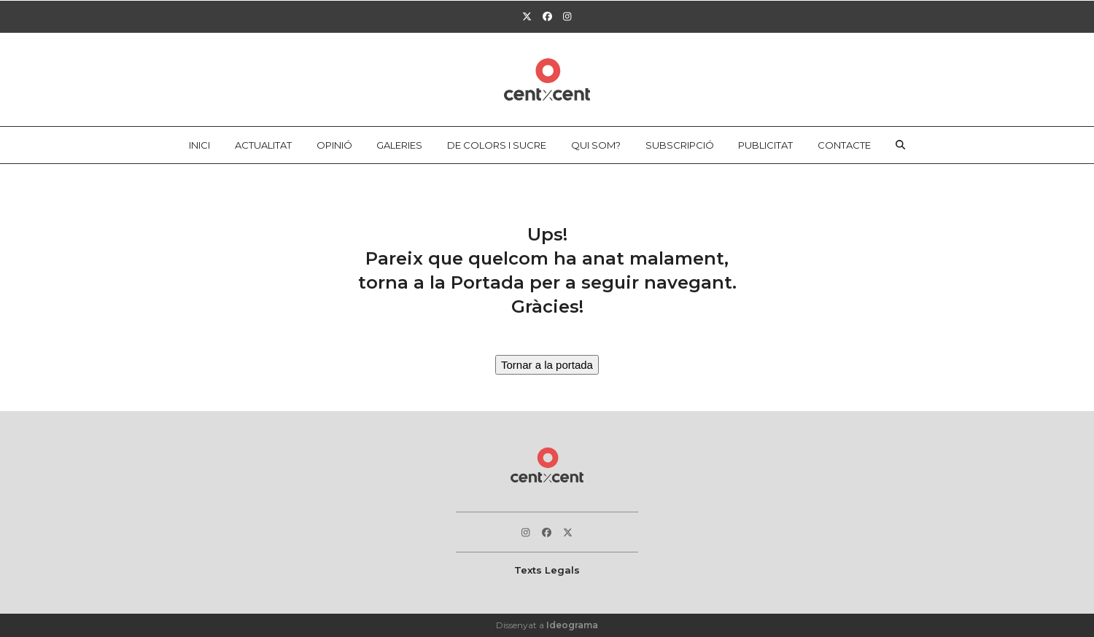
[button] (901, 145)
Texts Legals (547, 570)
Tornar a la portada (547, 365)
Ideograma (572, 625)
